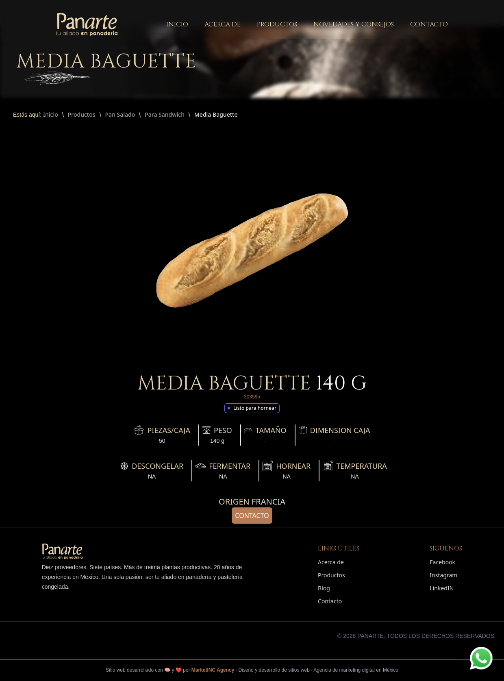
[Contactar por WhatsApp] (481, 658)
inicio (177, 24)
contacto (429, 24)
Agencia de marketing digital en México (355, 670)
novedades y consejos (353, 24)
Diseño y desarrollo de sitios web (273, 670)
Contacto (252, 515)
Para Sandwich (165, 114)
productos (277, 24)
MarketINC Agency (213, 670)
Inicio (50, 114)
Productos (82, 114)
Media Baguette (215, 114)
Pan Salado (120, 114)
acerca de (222, 24)
